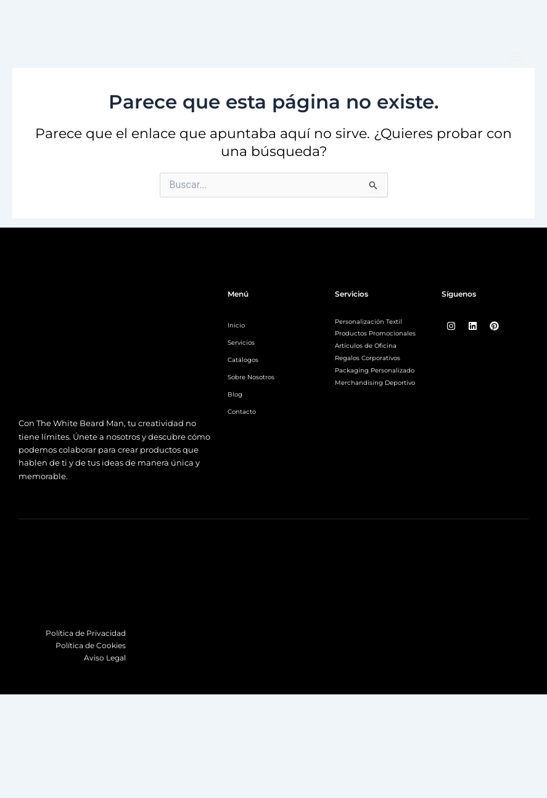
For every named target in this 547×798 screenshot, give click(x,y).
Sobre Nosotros (251, 377)
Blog (235, 394)
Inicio (236, 325)
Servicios (241, 343)
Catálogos (243, 360)
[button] (516, 59)
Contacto (242, 412)
